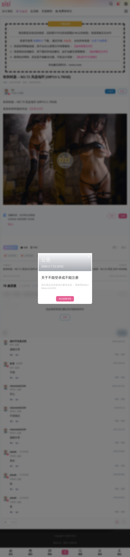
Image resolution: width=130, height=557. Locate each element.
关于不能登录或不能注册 (60, 277)
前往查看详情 (65, 299)
